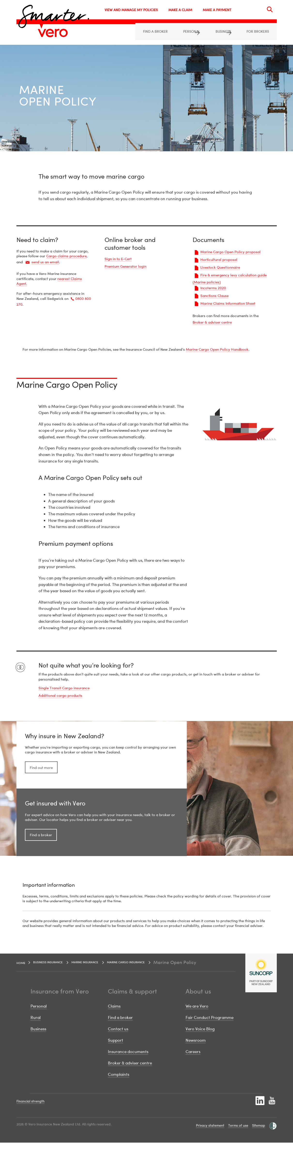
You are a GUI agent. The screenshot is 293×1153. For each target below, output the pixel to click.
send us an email (45, 262)
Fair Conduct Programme (209, 1027)
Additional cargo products (60, 696)
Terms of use (238, 1136)
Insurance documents (128, 1061)
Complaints (118, 1084)
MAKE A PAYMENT (217, 10)
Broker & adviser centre (212, 322)
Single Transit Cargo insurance (64, 688)
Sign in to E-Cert (118, 259)
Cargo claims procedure (66, 256)
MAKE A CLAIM (180, 10)
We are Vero (197, 1016)
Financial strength (30, 1111)
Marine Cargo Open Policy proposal (230, 252)
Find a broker (41, 845)
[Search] (270, 9)
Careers (193, 1061)
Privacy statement (210, 1136)
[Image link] (53, 33)
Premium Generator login (125, 267)
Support (115, 1050)
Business (38, 1039)
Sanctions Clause (214, 296)
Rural (35, 1027)
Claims (114, 1016)
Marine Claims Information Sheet (227, 304)
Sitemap (258, 1136)
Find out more (41, 773)
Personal (38, 1016)
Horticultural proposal (218, 260)
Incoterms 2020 (213, 288)
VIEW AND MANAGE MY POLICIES (131, 10)
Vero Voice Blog (200, 1039)
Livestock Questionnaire (220, 267)
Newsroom (196, 1050)
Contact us (118, 1039)
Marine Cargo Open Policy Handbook (217, 350)
